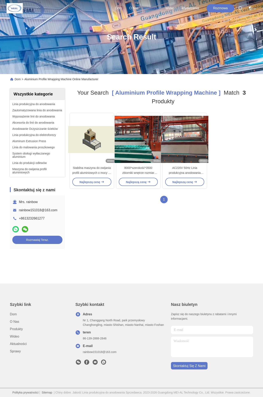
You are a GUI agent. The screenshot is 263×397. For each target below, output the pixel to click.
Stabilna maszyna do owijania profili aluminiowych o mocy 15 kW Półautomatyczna (91, 172)
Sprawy (15, 351)
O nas (133, 8)
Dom (118, 8)
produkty (151, 8)
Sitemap (47, 392)
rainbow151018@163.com (38, 210)
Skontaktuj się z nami (189, 366)
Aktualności (18, 344)
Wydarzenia (190, 8)
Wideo (170, 8)
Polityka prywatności (25, 392)
